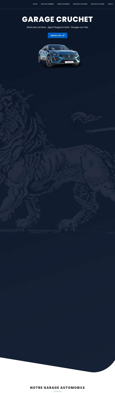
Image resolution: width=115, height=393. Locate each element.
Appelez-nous (57, 35)
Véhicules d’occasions (80, 4)
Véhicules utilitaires (97, 4)
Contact (110, 4)
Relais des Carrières (47, 4)
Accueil (35, 4)
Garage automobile (63, 4)
